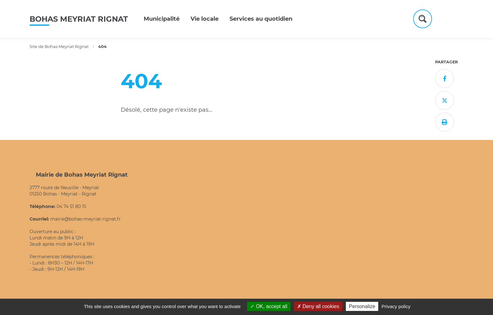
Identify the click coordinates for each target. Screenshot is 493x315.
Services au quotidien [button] (261, 18)
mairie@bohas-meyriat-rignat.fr (85, 219)
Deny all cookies (318, 306)
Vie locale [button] (205, 18)
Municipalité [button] (162, 18)
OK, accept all (268, 306)
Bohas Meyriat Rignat (79, 19)
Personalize (362, 306)
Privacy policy (396, 306)
